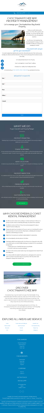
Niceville (21, 328)
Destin (7, 323)
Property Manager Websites (8, 398)
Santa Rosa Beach (21, 325)
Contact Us (22, 373)
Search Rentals (22, 359)
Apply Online (22, 361)
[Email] (22, 86)
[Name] (22, 81)
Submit (22, 115)
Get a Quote (22, 203)
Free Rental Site (22, 398)
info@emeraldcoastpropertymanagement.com (30, 405)
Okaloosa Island (7, 325)
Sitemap (33, 398)
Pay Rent (22, 364)
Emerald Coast (35, 323)
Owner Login (22, 348)
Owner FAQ (22, 346)
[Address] (22, 98)
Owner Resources (22, 344)
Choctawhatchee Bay (35, 325)
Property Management (22, 343)
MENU (22, 9)
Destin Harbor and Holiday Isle (21, 323)
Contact (28, 13)
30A (7, 330)
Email (3, 84)
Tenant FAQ (22, 363)
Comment (4, 101)
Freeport (21, 330)
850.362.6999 (21, 13)
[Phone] (22, 92)
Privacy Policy (39, 398)
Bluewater (7, 328)
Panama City (35, 328)
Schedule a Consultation (22, 264)
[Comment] (22, 107)
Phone (3, 89)
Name (3, 78)
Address (3, 95)
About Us (22, 371)
